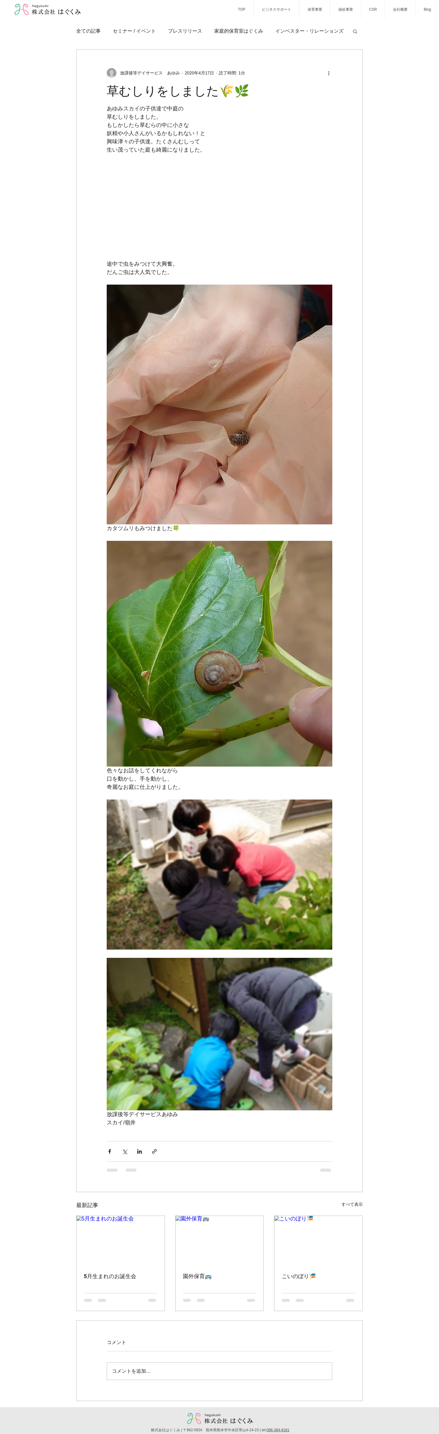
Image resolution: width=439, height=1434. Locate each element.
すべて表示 (352, 1204)
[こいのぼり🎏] (318, 1240)
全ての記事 (88, 31)
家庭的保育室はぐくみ (238, 31)
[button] (355, 31)
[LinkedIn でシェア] (139, 1151)
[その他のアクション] (328, 73)
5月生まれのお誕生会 (110, 1276)
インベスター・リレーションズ (309, 31)
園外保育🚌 (197, 1276)
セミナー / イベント (134, 31)
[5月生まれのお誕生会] (121, 1240)
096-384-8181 (277, 1430)
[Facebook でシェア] (109, 1151)
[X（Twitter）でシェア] (124, 1151)
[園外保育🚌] (220, 1240)
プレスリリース (185, 31)
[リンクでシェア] (154, 1151)
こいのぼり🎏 (299, 1276)
